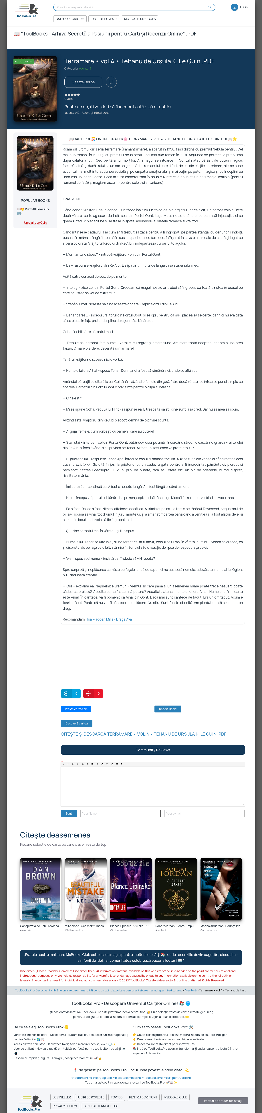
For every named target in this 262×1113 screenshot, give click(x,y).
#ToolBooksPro (152, 1078)
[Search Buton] (210, 7)
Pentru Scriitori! (143, 1097)
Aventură (85, 68)
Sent (69, 813)
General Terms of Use (101, 1106)
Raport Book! (168, 709)
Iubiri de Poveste (104, 19)
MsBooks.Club (175, 1097)
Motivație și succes (140, 19)
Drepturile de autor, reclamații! (223, 1101)
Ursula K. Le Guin (35, 223)
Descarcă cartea (77, 723)
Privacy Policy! (65, 1106)
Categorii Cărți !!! (70, 19)
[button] (63, 764)
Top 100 (117, 1097)
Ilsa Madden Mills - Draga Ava (109, 619)
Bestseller (62, 1097)
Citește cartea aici (75, 709)
